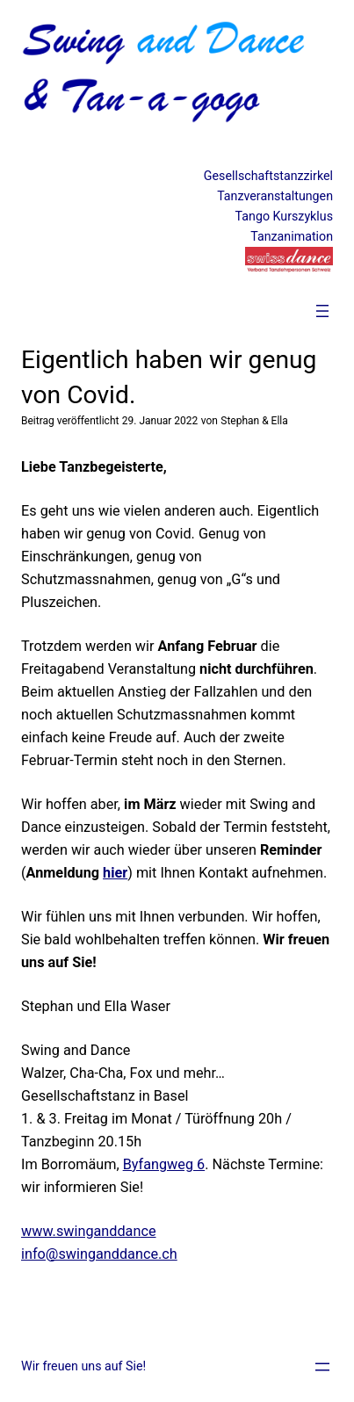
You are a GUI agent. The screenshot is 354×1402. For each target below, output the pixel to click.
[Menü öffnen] (322, 311)
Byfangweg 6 (164, 1164)
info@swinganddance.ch (99, 1254)
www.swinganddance (88, 1231)
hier (115, 872)
